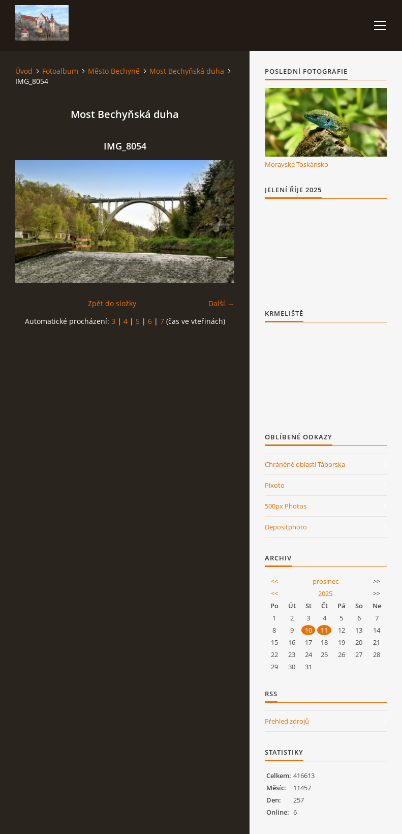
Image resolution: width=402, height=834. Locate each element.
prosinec (325, 581)
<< (274, 581)
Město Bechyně (114, 71)
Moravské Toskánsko (296, 164)
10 (308, 630)
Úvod (24, 71)
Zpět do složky (112, 303)
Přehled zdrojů (287, 721)
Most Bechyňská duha (186, 71)
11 (324, 630)
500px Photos (285, 506)
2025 (325, 593)
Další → (221, 303)
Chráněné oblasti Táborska (305, 464)
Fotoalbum (60, 71)
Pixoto (275, 485)
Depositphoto (286, 526)
